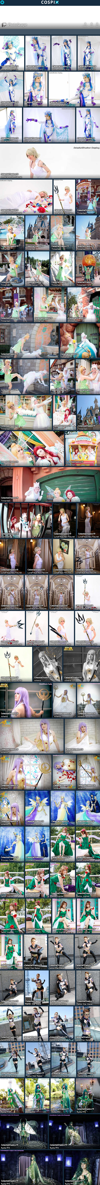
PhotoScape (17, 24)
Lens (91, 24)
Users (97, 24)
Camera (85, 24)
